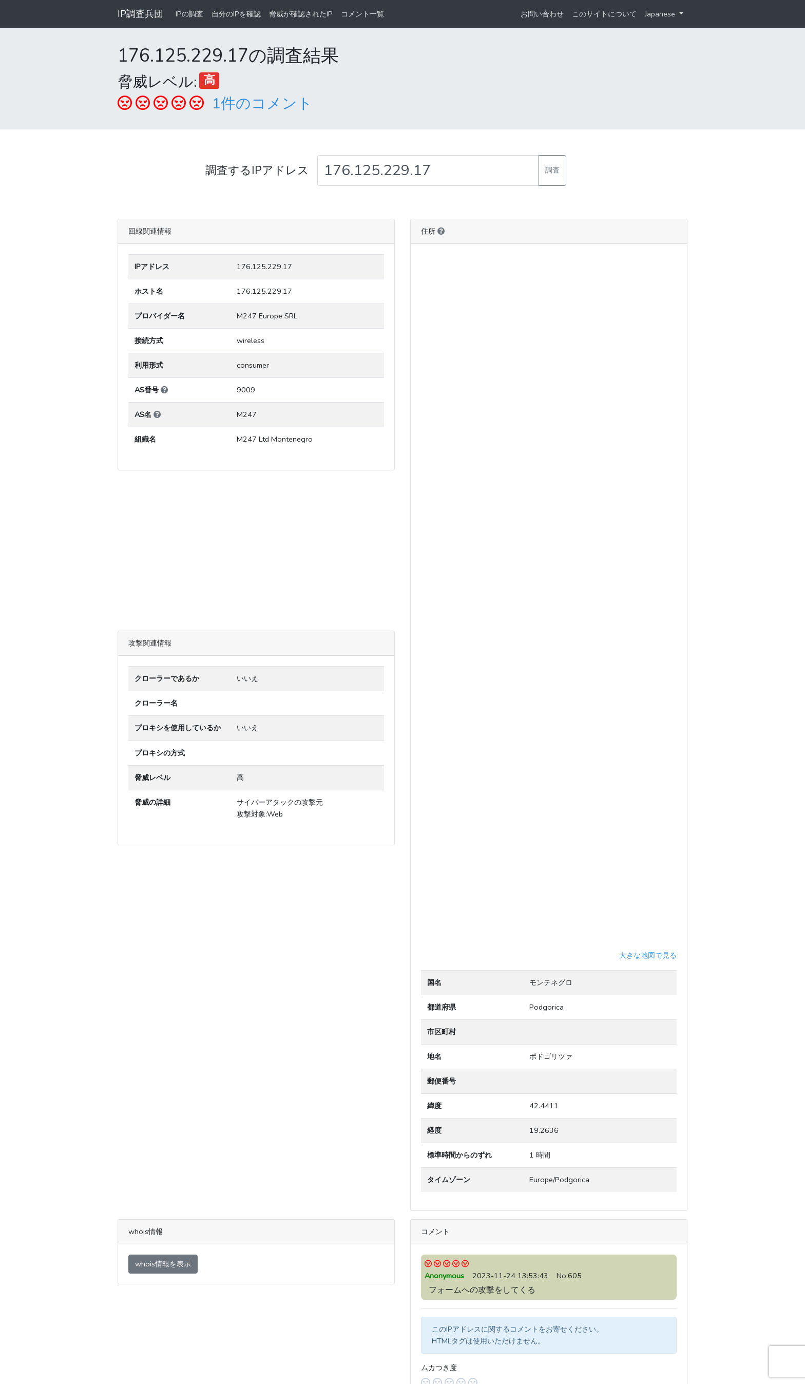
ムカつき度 (439, 1367)
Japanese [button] (661, 14)
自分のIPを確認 (236, 14)
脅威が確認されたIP (301, 14)
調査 (552, 170)
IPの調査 (189, 14)
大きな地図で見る (648, 955)
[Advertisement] (256, 550)
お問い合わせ (542, 14)
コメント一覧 (362, 14)
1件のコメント (262, 103)
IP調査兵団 (140, 14)
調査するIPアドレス (257, 170)
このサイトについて (604, 14)
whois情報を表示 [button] (163, 1264)
